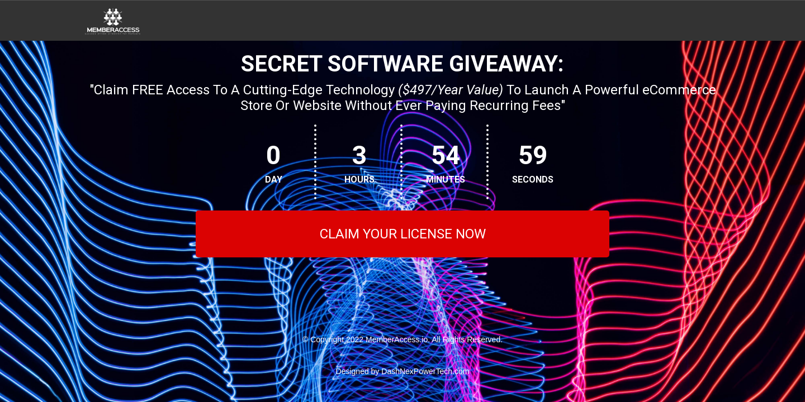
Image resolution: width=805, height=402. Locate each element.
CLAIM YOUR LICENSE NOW (403, 234)
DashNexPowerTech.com (425, 371)
